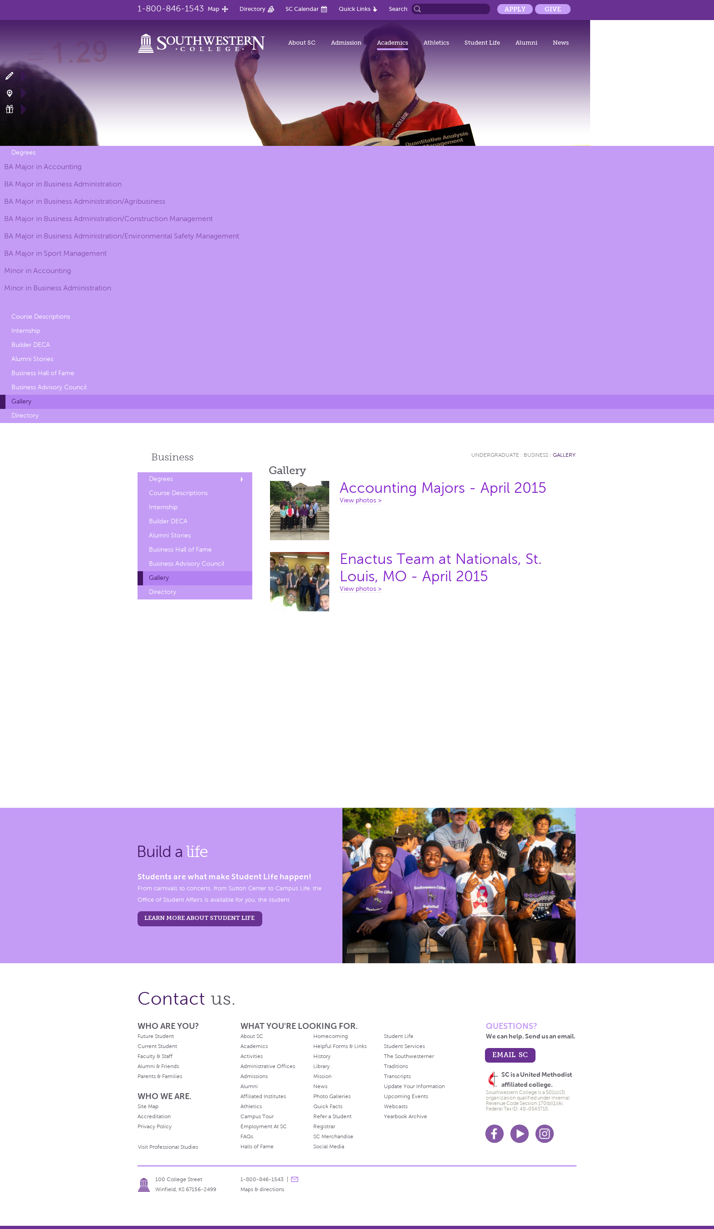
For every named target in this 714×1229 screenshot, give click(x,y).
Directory (252, 8)
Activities (251, 1056)
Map (213, 8)
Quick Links (355, 8)
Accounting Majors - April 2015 (443, 488)
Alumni (526, 42)
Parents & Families (160, 1076)
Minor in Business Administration (57, 288)
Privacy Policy (155, 1126)
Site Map (148, 1106)
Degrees (23, 152)
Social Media (328, 1146)
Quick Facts (327, 1106)
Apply (515, 9)
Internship (25, 330)
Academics (392, 42)
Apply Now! (15, 76)
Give (553, 9)
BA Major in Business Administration (63, 184)
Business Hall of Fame (42, 373)
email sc (510, 1055)
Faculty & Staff (155, 1056)
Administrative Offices (267, 1066)
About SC (302, 42)
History (322, 1056)
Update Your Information (414, 1086)
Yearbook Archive (405, 1116)
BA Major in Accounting (43, 166)
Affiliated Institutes (263, 1096)
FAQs (246, 1136)
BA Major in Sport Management (55, 253)
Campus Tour (257, 1116)
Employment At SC (263, 1126)
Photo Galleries (332, 1096)
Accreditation (154, 1116)
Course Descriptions (40, 316)
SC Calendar (302, 8)
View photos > (361, 500)
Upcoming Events (406, 1096)
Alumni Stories (32, 359)
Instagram (545, 1134)
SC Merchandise (333, 1136)
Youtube (519, 1134)
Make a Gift (15, 109)
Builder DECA (30, 344)
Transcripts (397, 1076)
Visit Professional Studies (168, 1147)
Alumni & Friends (158, 1066)
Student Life (482, 42)
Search (398, 8)
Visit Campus (15, 93)
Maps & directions (262, 1189)
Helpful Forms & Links (340, 1046)
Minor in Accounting (37, 270)
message (294, 1179)
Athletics (436, 42)
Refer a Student (332, 1116)
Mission (322, 1076)
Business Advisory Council (49, 387)
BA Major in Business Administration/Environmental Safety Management (121, 236)
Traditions (396, 1066)
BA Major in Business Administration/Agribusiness (84, 201)
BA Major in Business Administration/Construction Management (108, 218)
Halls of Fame (257, 1146)
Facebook (494, 1134)
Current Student (157, 1046)
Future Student (156, 1036)
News (561, 42)
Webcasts (396, 1106)
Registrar (324, 1126)
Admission (346, 42)
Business (172, 457)
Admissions (254, 1076)
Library (321, 1066)
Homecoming (330, 1036)
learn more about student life (199, 917)
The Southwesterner (409, 1056)
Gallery (21, 401)
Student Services (404, 1046)
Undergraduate (495, 455)
